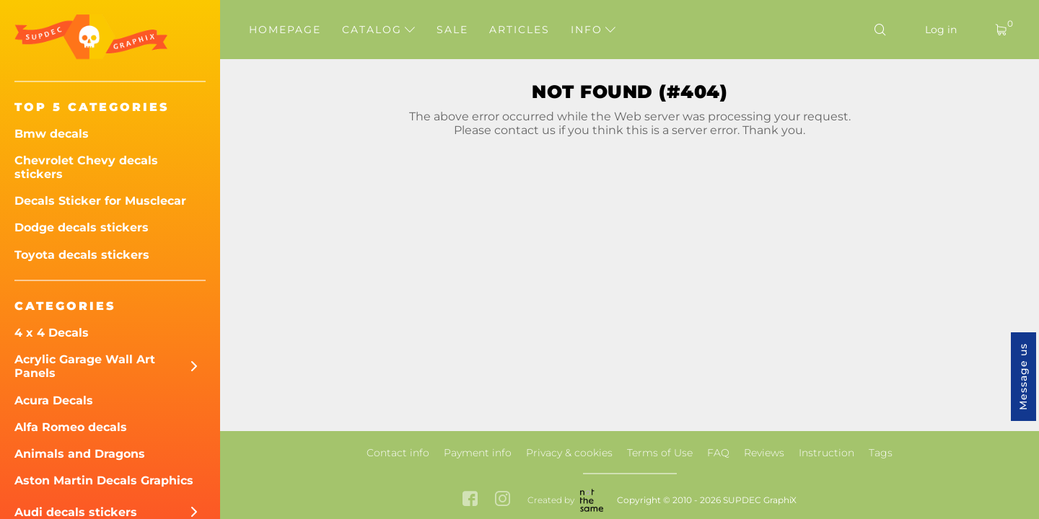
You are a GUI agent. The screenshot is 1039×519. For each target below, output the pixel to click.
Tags (881, 452)
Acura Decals (53, 400)
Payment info (478, 452)
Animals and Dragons (79, 454)
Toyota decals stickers (81, 255)
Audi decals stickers (75, 512)
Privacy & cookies (569, 452)
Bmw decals (51, 134)
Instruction (826, 452)
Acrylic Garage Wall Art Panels (84, 366)
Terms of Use (660, 452)
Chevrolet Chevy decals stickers (86, 167)
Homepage (285, 29)
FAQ (718, 452)
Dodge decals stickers (81, 227)
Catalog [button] (378, 29)
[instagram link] (502, 500)
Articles (519, 29)
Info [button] (593, 29)
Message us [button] (1023, 376)
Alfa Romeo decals (70, 427)
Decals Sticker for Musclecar (100, 201)
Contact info (398, 452)
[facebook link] (470, 500)
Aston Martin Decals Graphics (103, 480)
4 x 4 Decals (51, 333)
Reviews (764, 452)
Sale (452, 29)
